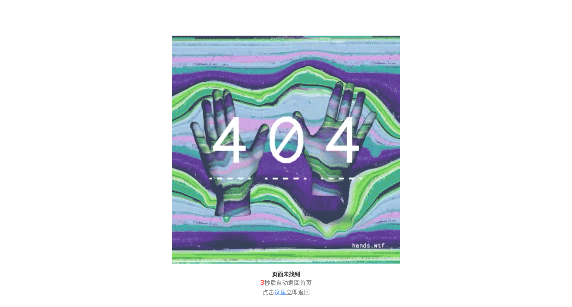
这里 (280, 292)
